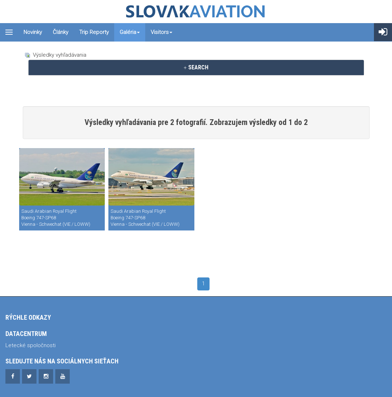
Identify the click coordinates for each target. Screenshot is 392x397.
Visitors (161, 32)
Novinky (32, 32)
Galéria (130, 32)
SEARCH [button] (196, 67)
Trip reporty (94, 32)
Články (60, 32)
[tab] (196, 67)
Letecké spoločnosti (30, 345)
